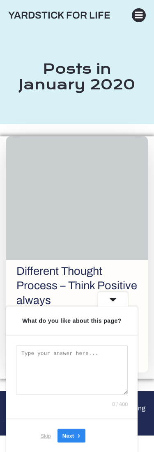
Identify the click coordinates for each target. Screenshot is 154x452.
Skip (46, 435)
